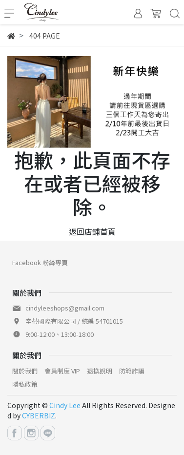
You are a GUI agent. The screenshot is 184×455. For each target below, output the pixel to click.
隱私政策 (25, 384)
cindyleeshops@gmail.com (64, 307)
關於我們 (25, 370)
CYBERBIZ (38, 415)
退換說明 (99, 370)
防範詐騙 (131, 370)
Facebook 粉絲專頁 (40, 262)
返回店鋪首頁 (92, 231)
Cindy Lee (65, 405)
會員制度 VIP (62, 370)
